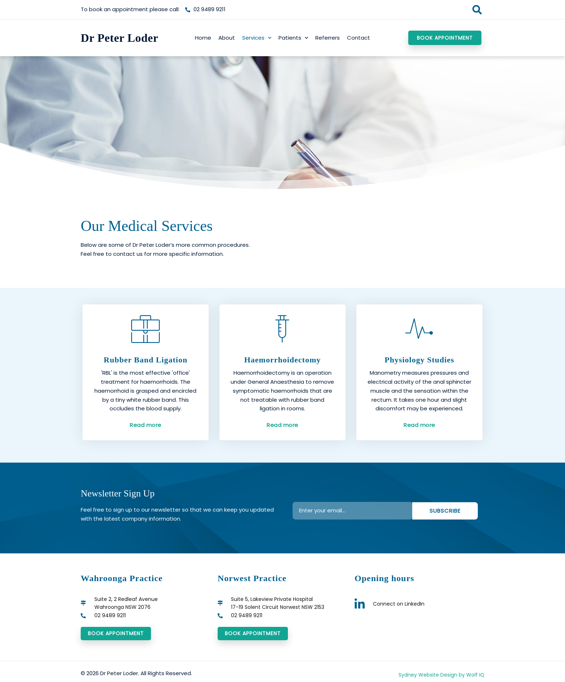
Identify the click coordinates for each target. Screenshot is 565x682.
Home (203, 37)
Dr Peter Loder (120, 37)
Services (256, 38)
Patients (293, 38)
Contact (358, 37)
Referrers (327, 37)
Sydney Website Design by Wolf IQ (438, 676)
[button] (477, 9)
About (226, 37)
